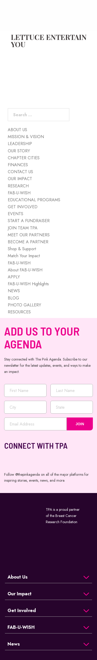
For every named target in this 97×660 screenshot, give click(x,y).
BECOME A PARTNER (28, 242)
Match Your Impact (24, 256)
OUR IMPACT (20, 179)
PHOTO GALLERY (24, 305)
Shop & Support (22, 249)
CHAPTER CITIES (24, 158)
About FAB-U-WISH (25, 270)
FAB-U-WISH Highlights (28, 284)
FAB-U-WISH (19, 193)
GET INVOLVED (23, 207)
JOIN (80, 424)
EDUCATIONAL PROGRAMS (34, 200)
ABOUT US (17, 130)
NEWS (14, 291)
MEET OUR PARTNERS (29, 235)
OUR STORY (19, 151)
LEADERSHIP (20, 144)
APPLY (14, 277)
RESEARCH (18, 186)
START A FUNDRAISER (29, 221)
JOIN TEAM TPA (23, 228)
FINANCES (18, 165)
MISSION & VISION (26, 137)
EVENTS (15, 214)
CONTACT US (20, 172)
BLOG (13, 298)
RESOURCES (19, 312)
